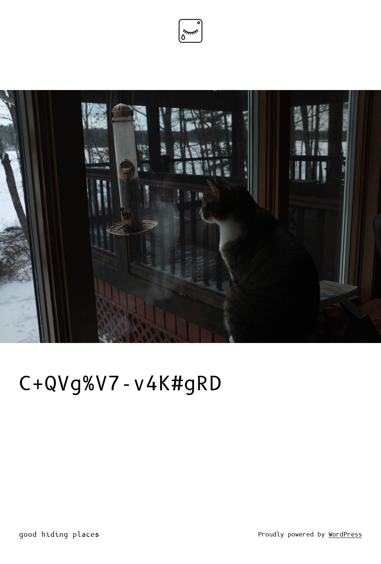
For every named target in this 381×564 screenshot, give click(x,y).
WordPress (345, 535)
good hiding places (59, 534)
